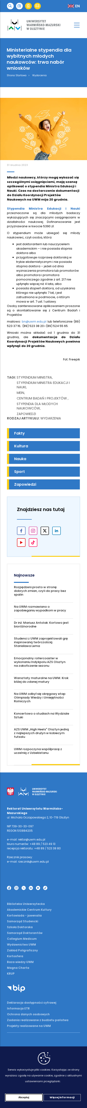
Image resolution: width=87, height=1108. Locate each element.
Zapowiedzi (26, 414)
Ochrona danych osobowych (28, 1014)
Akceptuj (23, 1097)
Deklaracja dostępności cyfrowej (31, 1003)
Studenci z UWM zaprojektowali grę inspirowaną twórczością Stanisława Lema (41, 642)
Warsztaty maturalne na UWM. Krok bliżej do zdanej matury (41, 680)
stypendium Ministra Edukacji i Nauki (43, 384)
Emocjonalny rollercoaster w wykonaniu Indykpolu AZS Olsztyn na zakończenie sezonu (39, 662)
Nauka (20, 459)
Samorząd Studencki (22, 921)
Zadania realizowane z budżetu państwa (37, 1020)
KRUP (11, 974)
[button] (10, 6)
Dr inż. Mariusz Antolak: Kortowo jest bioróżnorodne (41, 624)
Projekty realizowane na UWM (29, 1026)
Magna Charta (18, 968)
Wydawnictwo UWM (21, 944)
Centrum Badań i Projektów (42, 398)
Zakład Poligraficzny (22, 950)
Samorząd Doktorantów (24, 933)
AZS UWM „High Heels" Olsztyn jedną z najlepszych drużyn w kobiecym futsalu (41, 733)
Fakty (19, 433)
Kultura (21, 446)
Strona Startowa (16, 75)
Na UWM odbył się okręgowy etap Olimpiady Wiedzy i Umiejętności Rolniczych (39, 697)
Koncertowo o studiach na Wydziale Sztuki (41, 715)
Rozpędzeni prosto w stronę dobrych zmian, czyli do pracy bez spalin (40, 591)
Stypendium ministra (34, 377)
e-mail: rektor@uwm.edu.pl (26, 839)
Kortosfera (15, 956)
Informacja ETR (18, 1008)
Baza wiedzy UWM (20, 962)
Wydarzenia (39, 75)
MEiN (20, 392)
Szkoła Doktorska (20, 927)
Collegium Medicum (22, 939)
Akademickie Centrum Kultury (29, 910)
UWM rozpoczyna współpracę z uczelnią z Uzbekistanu (38, 751)
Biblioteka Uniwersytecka (26, 904)
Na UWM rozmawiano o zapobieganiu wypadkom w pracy (40, 608)
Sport (19, 471)
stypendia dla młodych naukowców (37, 406)
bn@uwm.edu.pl (34, 321)
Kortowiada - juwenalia (24, 915)
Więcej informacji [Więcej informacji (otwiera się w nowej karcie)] (62, 1097)
